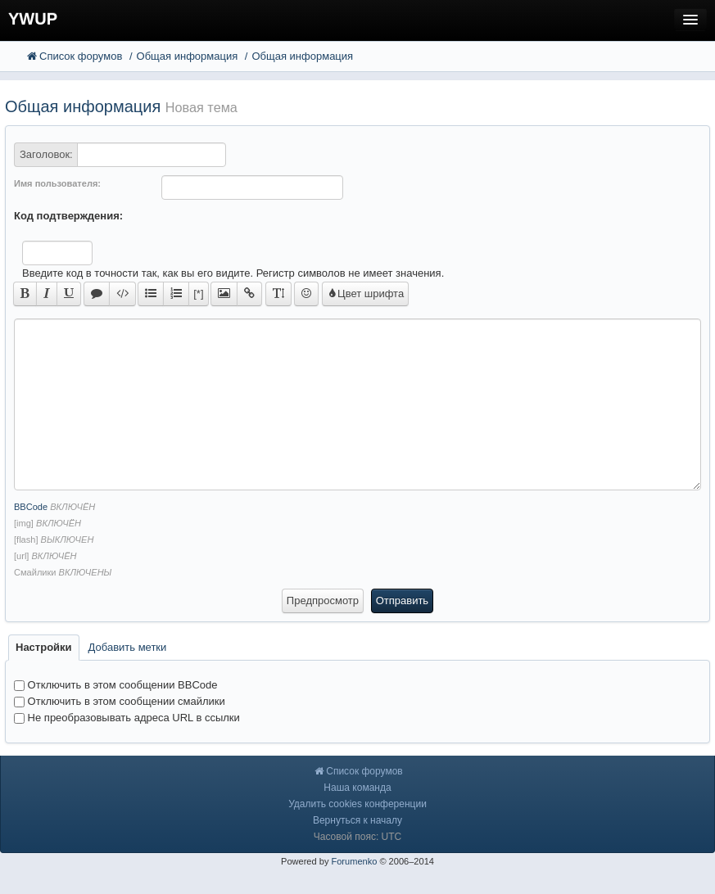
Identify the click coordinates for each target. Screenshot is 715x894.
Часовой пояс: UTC (357, 836)
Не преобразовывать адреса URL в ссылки (127, 717)
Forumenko (354, 861)
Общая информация (83, 106)
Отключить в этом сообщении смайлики (119, 701)
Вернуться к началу (357, 820)
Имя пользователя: (57, 183)
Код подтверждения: (68, 216)
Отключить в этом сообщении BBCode (115, 685)
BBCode (31, 507)
